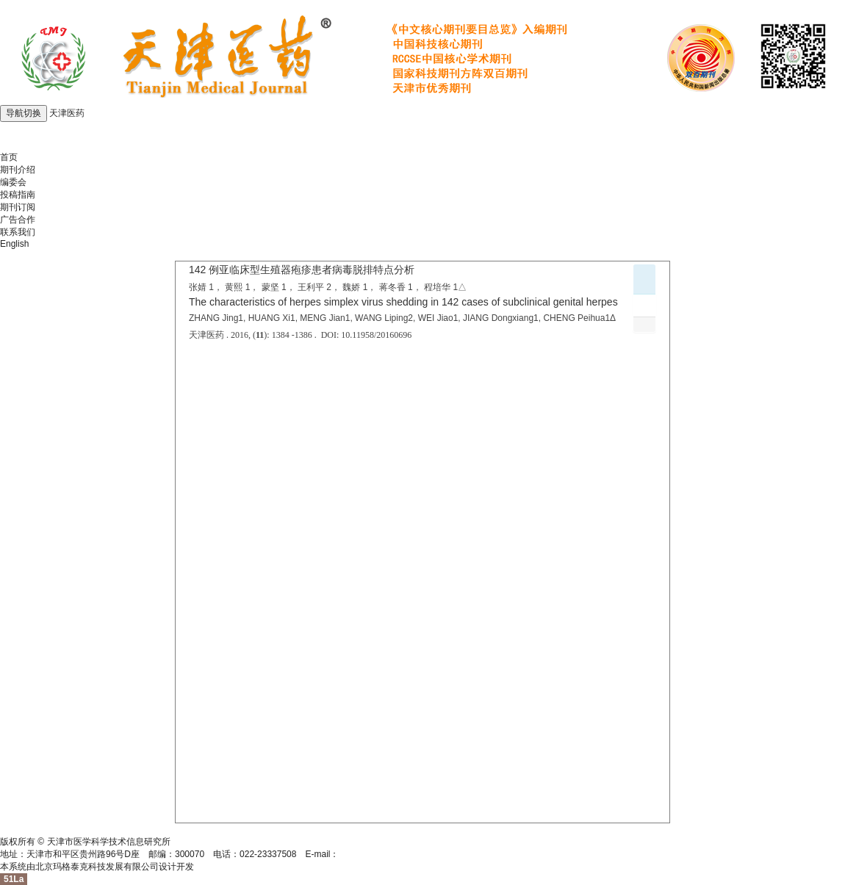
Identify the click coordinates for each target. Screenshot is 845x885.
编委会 (13, 182)
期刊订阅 (17, 207)
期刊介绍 (17, 170)
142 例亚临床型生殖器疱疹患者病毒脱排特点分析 (301, 269)
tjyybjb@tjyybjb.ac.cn (380, 854)
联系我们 (17, 232)
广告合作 (17, 219)
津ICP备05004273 (35, 829)
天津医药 (66, 113)
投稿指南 (17, 194)
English (14, 244)
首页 (9, 157)
